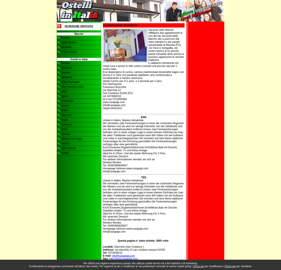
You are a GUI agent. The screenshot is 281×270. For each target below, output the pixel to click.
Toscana (65, 134)
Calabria (65, 72)
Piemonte (66, 115)
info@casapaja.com (123, 255)
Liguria (64, 96)
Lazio (64, 91)
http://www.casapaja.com (123, 258)
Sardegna (66, 124)
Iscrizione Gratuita (79, 26)
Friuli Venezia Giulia (72, 86)
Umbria (65, 143)
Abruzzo (65, 63)
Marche (65, 105)
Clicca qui (198, 266)
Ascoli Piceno (68, 42)
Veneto (65, 152)
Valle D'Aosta (68, 148)
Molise (64, 110)
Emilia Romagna (70, 81)
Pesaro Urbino (69, 51)
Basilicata (66, 67)
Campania (66, 77)
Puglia (64, 119)
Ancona (65, 37)
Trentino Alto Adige (71, 138)
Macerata (66, 47)
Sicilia (64, 129)
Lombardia (67, 100)
